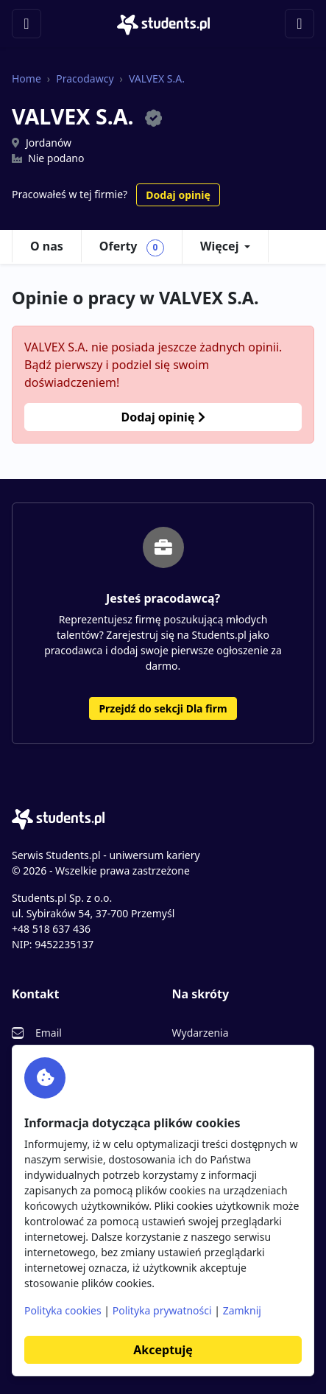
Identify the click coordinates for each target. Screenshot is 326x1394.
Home (26, 78)
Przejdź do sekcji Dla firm (163, 708)
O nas (46, 246)
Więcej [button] (219, 246)
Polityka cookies (63, 1310)
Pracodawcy (84, 78)
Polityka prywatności (162, 1310)
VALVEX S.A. (157, 78)
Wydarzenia (200, 1033)
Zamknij (242, 1310)
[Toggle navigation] (26, 23)
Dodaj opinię (178, 195)
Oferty (131, 247)
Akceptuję (162, 1350)
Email (48, 1033)
